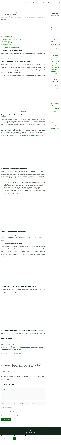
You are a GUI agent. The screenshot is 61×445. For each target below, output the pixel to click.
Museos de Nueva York (54, 25)
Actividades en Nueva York (54, 18)
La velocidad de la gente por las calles (9, 38)
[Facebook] (27, 437)
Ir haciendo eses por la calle (7, 44)
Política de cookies (25, 434)
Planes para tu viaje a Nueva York (55, 28)
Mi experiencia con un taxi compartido (5, 367)
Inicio (2, 12)
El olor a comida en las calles (8, 36)
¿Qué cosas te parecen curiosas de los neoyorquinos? (12, 47)
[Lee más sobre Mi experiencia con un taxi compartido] (6, 361)
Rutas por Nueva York (54, 33)
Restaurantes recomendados (55, 31)
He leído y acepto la (10, 419)
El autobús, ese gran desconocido (8, 41)
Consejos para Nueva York (9, 12)
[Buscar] (16, 442)
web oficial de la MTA (14, 179)
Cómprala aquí (19, 350)
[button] (29, 2)
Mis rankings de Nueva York (55, 23)
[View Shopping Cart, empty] (59, 3)
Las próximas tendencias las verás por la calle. (11, 45)
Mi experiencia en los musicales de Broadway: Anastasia (17, 367)
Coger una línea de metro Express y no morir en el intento (13, 39)
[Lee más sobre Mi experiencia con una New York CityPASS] (40, 360)
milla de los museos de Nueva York (38, 193)
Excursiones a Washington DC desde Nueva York (28, 367)
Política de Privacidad (11, 415)
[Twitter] (29, 437)
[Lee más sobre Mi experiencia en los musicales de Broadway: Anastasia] (17, 361)
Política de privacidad (14, 419)
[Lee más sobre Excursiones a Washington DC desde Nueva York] (29, 361)
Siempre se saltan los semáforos (8, 42)
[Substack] (34, 437)
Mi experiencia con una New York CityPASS (40, 366)
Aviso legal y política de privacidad (41, 433)
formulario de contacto (9, 336)
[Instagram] (32, 437)
